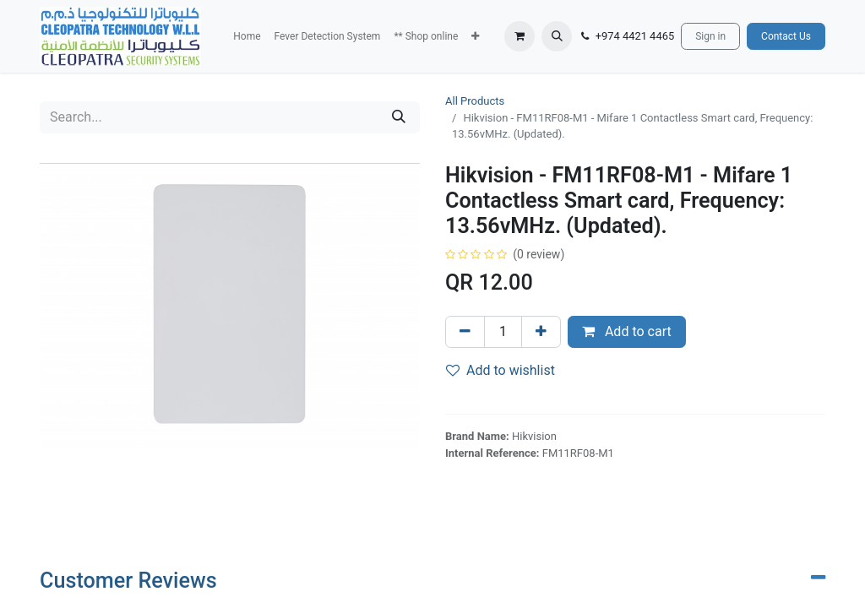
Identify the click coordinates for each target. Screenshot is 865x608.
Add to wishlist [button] (500, 370)
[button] (475, 36)
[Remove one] (465, 332)
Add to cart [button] (627, 331)
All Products (474, 101)
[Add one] (541, 332)
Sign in (710, 36)
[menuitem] (246, 36)
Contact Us (786, 36)
